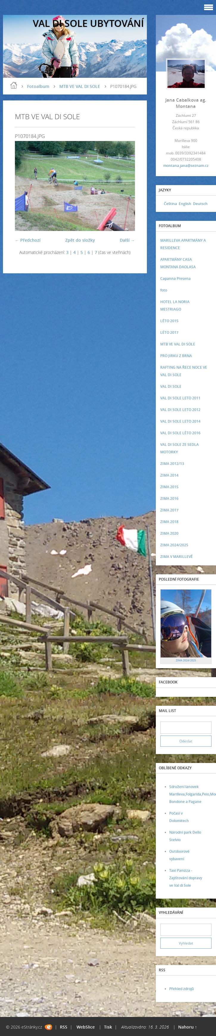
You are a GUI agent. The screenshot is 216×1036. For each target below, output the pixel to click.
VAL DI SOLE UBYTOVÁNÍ (88, 23)
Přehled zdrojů (181, 988)
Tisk (108, 1027)
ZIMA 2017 (169, 510)
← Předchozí (28, 240)
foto (163, 290)
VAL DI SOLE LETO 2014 (180, 421)
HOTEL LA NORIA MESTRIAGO (174, 305)
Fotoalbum (38, 86)
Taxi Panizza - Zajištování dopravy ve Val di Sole (185, 878)
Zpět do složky (80, 240)
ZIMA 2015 (169, 486)
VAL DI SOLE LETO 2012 (180, 409)
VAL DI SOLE (170, 386)
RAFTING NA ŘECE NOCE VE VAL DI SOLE (183, 371)
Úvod (13, 85)
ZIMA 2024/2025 (174, 545)
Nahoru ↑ (187, 1027)
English (185, 203)
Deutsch (200, 203)
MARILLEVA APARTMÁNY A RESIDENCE (183, 244)
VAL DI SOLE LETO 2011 (180, 398)
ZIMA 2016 (169, 498)
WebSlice (86, 1027)
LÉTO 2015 (169, 320)
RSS (63, 1027)
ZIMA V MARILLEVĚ (176, 556)
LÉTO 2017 (169, 332)
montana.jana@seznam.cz (186, 165)
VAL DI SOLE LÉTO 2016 (180, 432)
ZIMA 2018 (169, 521)
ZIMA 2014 (169, 475)
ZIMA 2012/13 (172, 463)
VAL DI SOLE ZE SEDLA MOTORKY (179, 448)
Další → (127, 240)
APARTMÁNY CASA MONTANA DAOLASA (178, 263)
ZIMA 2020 (169, 533)
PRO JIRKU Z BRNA (176, 355)
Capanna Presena (175, 278)
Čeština (170, 203)
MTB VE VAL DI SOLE (79, 86)
